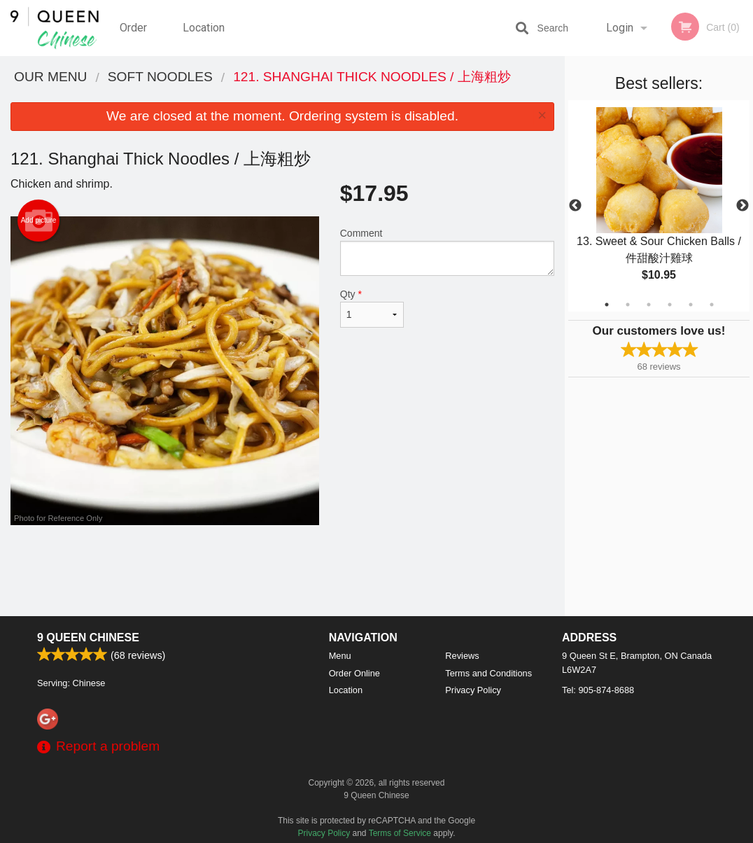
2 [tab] (628, 305)
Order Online (135, 38)
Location (204, 27)
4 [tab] (670, 305)
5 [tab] (691, 305)
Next (743, 206)
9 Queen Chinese (88, 637)
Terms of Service (400, 833)
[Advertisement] (282, 571)
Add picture (39, 221)
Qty (372, 308)
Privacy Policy (473, 690)
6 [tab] (712, 305)
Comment (447, 252)
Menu (340, 655)
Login (619, 27)
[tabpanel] (659, 206)
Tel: (598, 690)
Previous (575, 206)
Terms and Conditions (488, 673)
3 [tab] (649, 305)
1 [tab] (607, 305)
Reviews (462, 655)
